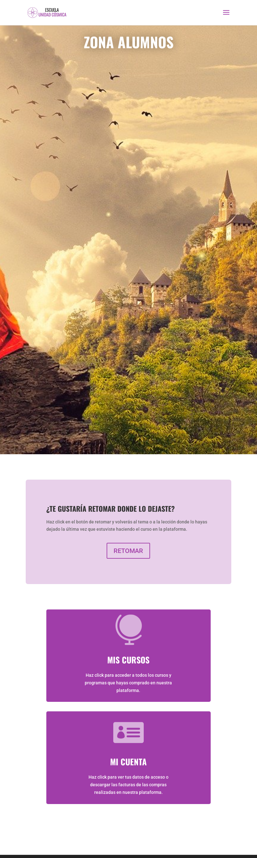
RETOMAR (128, 551)
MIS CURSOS (128, 660)
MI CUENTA (128, 761)
